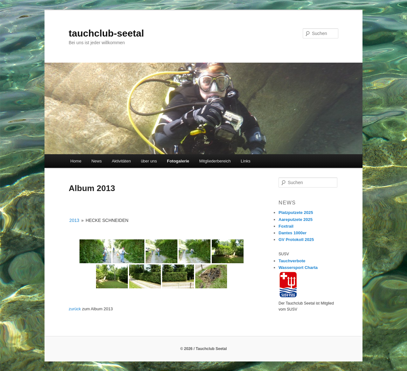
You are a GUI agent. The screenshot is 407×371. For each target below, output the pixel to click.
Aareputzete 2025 (296, 219)
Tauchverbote (292, 260)
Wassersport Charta (298, 267)
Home (75, 161)
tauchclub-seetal (106, 33)
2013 (74, 220)
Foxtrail (286, 226)
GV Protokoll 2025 (296, 239)
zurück (75, 308)
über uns (149, 161)
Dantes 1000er (293, 232)
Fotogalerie (178, 161)
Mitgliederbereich (215, 161)
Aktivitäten (121, 161)
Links (245, 161)
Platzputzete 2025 (296, 212)
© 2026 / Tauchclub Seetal (203, 349)
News (96, 161)
